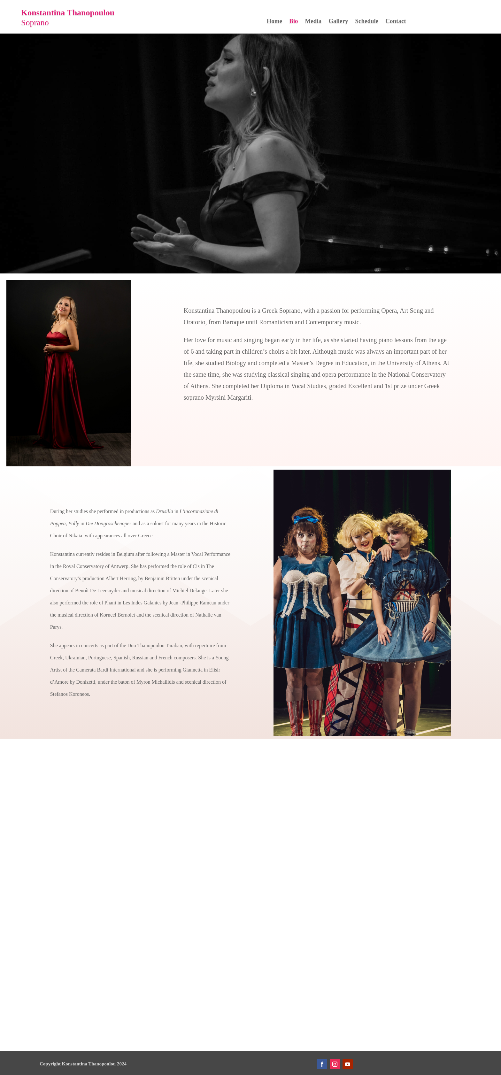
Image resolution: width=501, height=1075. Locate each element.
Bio (293, 21)
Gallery (338, 21)
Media (313, 21)
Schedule (366, 21)
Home (274, 21)
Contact (395, 21)
